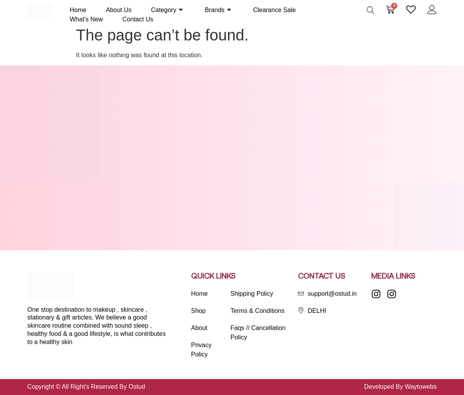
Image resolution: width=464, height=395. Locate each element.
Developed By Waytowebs (400, 386)
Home (78, 10)
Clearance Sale (274, 10)
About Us (118, 10)
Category (167, 10)
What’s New (86, 19)
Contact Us (137, 19)
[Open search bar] (370, 10)
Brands (218, 10)
